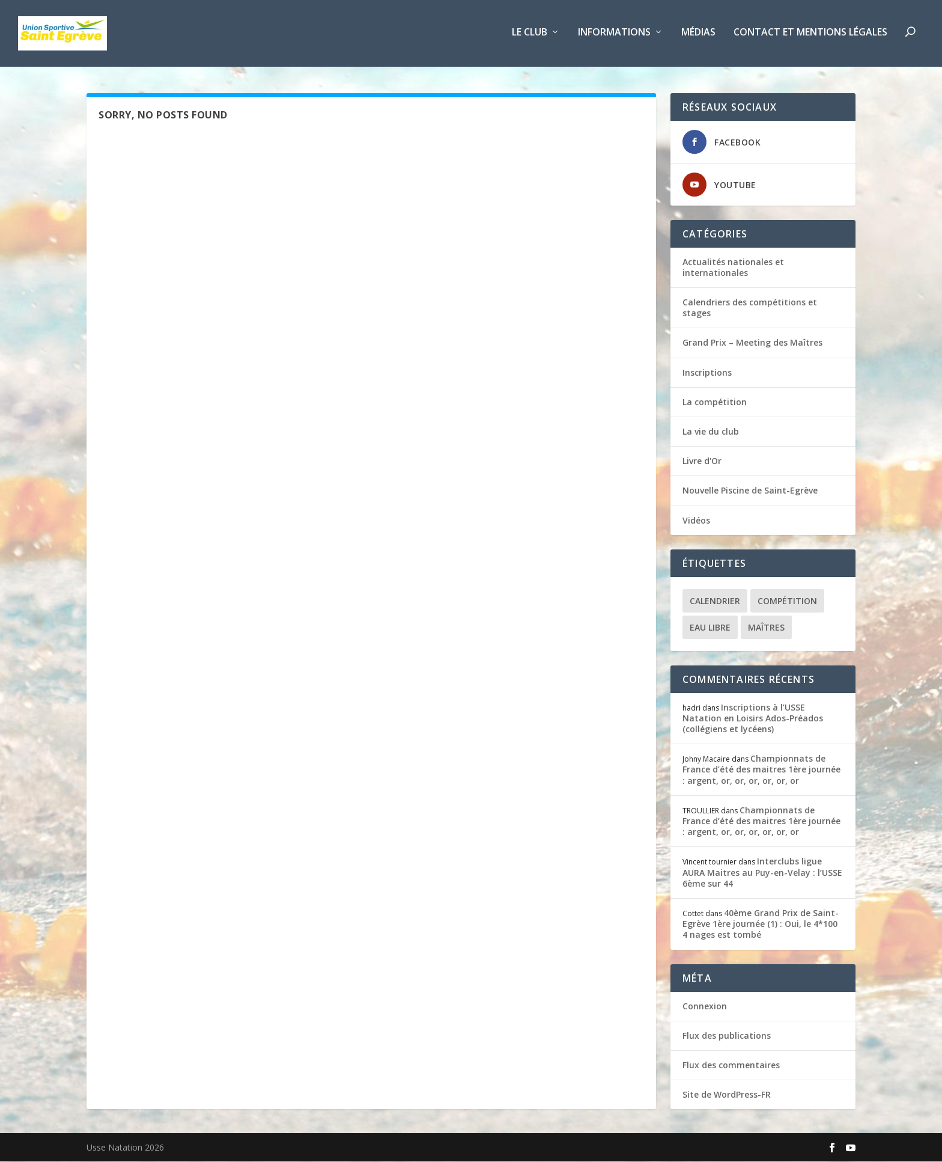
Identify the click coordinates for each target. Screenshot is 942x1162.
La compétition (714, 402)
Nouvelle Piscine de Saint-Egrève (750, 491)
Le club (529, 35)
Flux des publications (726, 1036)
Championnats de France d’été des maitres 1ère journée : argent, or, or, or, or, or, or (761, 770)
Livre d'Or (702, 461)
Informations (614, 35)
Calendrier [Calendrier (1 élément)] (715, 601)
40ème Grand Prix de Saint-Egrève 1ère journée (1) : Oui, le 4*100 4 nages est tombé (760, 924)
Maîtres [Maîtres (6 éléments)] (766, 628)
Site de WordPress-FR (726, 1095)
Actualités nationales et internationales (733, 268)
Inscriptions (707, 373)
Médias (698, 35)
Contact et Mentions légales (810, 35)
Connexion (704, 1006)
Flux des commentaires (731, 1065)
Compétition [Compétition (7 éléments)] (787, 601)
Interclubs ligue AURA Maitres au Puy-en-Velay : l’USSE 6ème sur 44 (762, 873)
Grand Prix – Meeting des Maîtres (752, 343)
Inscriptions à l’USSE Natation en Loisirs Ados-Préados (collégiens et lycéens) (752, 718)
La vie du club (710, 432)
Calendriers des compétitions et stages (749, 308)
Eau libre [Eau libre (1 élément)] (710, 628)
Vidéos (696, 521)
